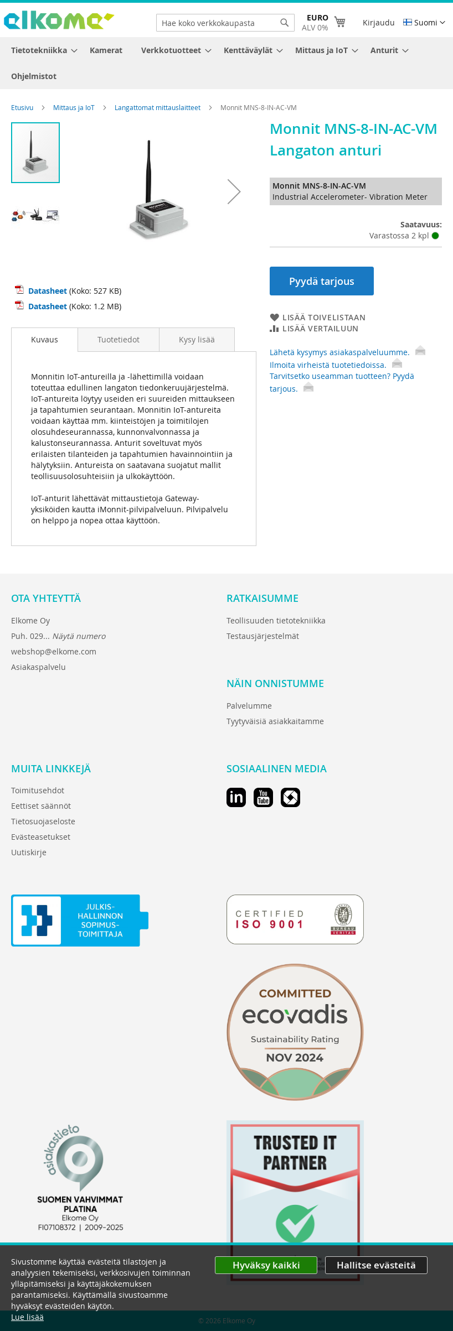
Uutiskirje (29, 852)
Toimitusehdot (37, 790)
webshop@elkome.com (53, 651)
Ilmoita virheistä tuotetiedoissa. (336, 365)
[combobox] (225, 23)
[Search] (284, 23)
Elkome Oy (30, 620)
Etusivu (23, 107)
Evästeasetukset (40, 836)
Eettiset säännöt (41, 805)
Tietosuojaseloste (43, 821)
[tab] (44, 339)
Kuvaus (44, 339)
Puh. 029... (58, 636)
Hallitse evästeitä (376, 1265)
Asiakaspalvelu (38, 667)
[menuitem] (41, 50)
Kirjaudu (379, 22)
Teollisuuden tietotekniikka (276, 620)
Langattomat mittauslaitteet (158, 107)
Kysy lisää (197, 339)
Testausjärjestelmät (262, 636)
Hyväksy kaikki (266, 1265)
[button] (424, 23)
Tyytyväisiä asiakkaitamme (275, 721)
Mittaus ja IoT (74, 107)
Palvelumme (249, 705)
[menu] (226, 63)
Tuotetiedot (118, 339)
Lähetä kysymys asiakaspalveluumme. (347, 352)
